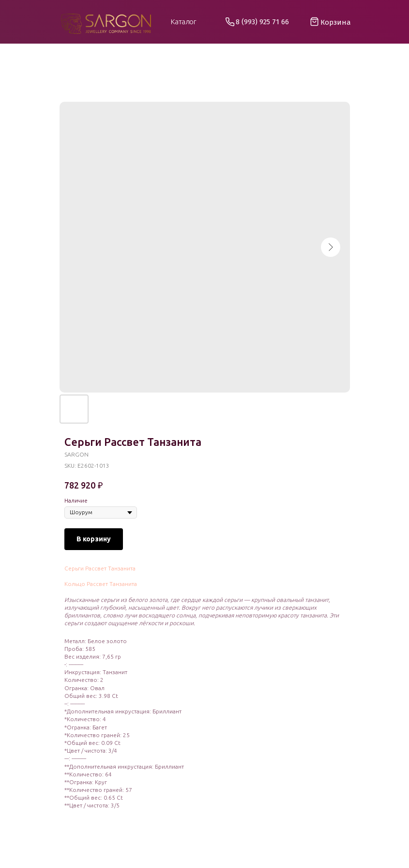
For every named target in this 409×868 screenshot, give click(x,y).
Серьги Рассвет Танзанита (100, 568)
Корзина (335, 22)
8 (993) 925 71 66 (262, 21)
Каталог (184, 21)
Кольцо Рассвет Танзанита (100, 584)
